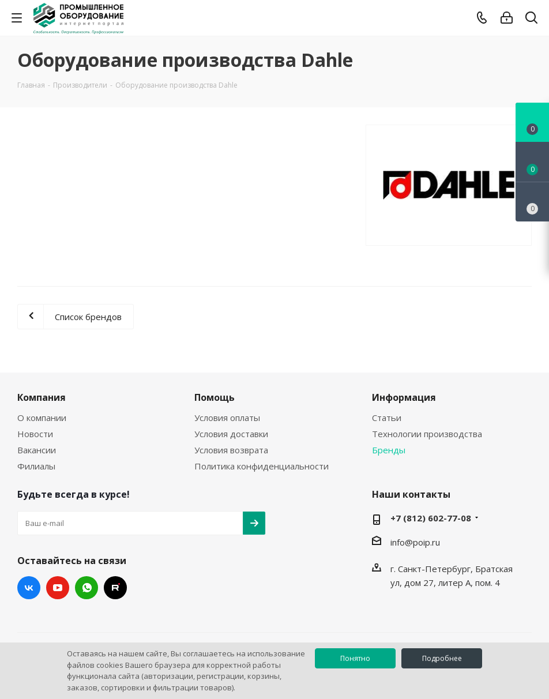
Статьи (386, 417)
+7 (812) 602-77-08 (430, 518)
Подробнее (442, 658)
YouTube (57, 587)
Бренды (388, 450)
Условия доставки (231, 433)
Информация (404, 397)
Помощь (214, 397)
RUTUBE (115, 587)
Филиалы (36, 466)
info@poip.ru (415, 542)
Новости (35, 433)
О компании (41, 417)
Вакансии (36, 450)
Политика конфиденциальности (261, 466)
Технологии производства (427, 433)
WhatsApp (86, 587)
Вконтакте (28, 587)
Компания (41, 397)
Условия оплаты (227, 417)
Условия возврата (231, 450)
